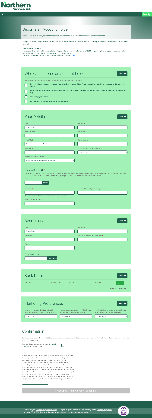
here (73, 56)
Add (120, 283)
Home (2, 14)
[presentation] (115, 347)
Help (122, 73)
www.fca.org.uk (62, 412)
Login (145, 14)
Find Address (52, 258)
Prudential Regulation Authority (46, 410)
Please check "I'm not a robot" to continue (76, 390)
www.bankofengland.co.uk (80, 412)
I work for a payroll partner (38, 97)
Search (45, 183)
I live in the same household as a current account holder (48, 101)
